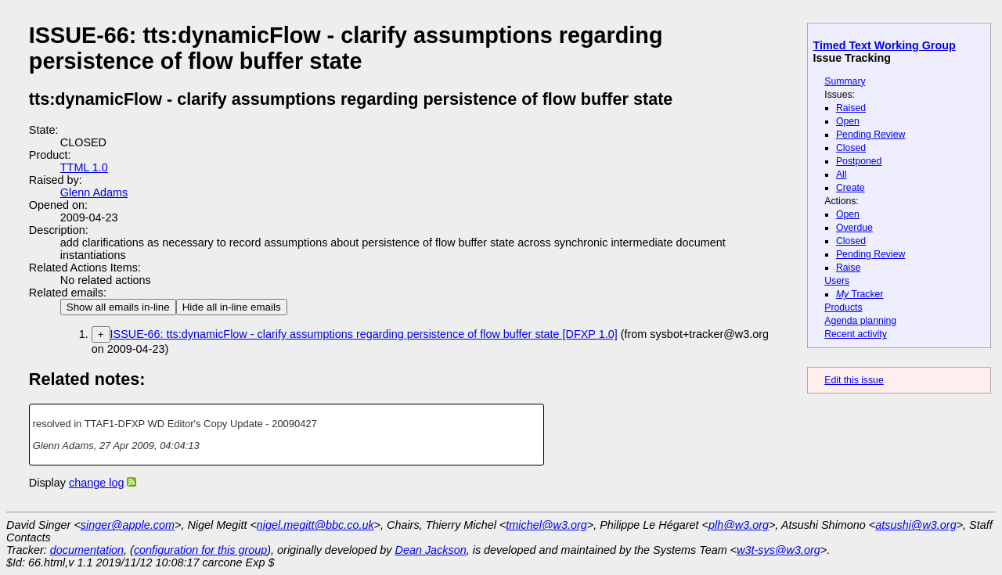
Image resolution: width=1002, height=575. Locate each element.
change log (96, 482)
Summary (844, 81)
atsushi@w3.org (915, 525)
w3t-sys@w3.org (778, 550)
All (841, 174)
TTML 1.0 (84, 167)
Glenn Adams (94, 192)
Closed (851, 147)
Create (850, 187)
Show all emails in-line (118, 307)
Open (848, 121)
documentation (87, 550)
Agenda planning (860, 320)
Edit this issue (853, 380)
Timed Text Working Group (884, 45)
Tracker (860, 294)
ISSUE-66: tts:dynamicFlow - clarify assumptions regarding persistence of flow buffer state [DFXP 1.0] (364, 334)
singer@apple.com (128, 525)
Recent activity (855, 334)
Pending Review (870, 134)
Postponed (859, 161)
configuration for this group (200, 550)
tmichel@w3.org (546, 525)
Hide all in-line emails (231, 307)
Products (843, 307)
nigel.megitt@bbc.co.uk (315, 525)
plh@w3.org (738, 525)
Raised (851, 107)
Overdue (854, 227)
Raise (848, 267)
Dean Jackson (431, 550)
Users (836, 280)
